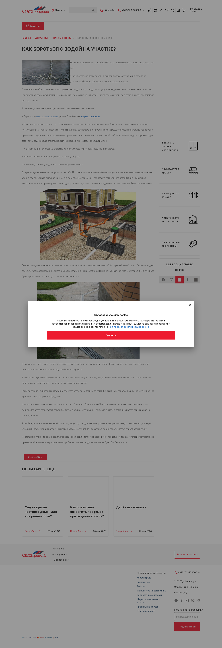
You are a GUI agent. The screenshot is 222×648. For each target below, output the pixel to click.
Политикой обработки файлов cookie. (129, 326)
